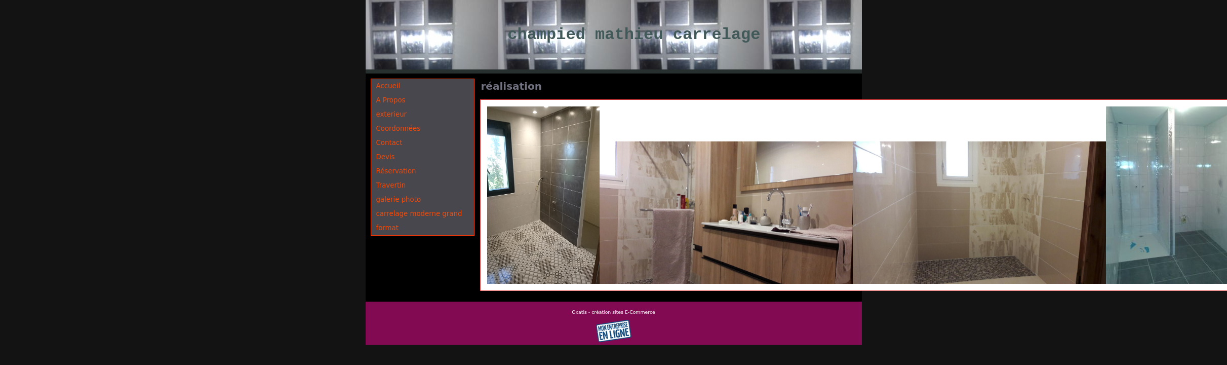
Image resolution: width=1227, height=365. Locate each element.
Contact (389, 143)
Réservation (396, 171)
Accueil (388, 86)
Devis (385, 157)
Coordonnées (398, 128)
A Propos (391, 100)
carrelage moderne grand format (419, 221)
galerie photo (398, 199)
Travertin (391, 185)
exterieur (391, 114)
